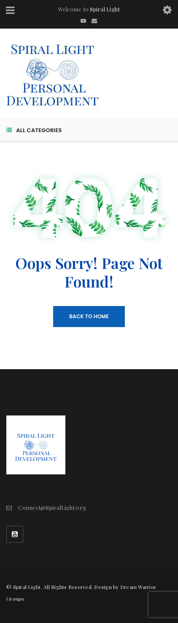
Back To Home (89, 316)
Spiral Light (105, 9)
